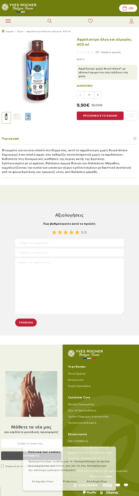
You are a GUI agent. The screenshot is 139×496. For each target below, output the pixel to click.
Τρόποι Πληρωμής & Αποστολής (88, 416)
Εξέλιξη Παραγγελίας (81, 404)
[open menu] (8, 21)
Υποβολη (26, 322)
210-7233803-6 (78, 441)
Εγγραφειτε (31, 455)
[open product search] (50, 21)
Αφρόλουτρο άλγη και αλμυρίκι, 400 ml (49, 31)
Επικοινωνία (76, 379)
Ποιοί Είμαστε (77, 373)
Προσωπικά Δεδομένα (82, 422)
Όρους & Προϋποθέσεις (40, 466)
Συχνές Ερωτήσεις (79, 385)
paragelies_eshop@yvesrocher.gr (88, 447)
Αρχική (8, 31)
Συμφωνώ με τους (30, 466)
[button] (100, 116)
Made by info (100, 476)
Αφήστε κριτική (111, 52)
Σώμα (20, 31)
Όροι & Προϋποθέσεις (82, 410)
